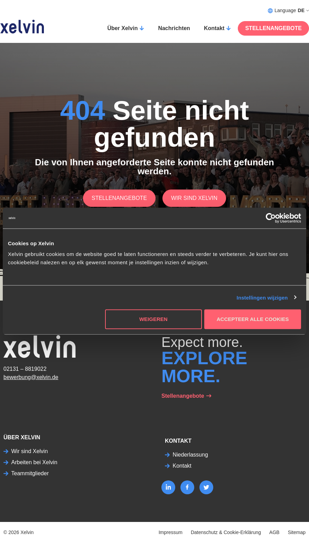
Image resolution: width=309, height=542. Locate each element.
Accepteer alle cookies (253, 319)
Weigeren (153, 319)
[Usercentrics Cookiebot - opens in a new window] (271, 218)
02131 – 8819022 (25, 369)
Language (288, 10)
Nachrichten (174, 28)
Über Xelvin (122, 28)
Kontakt (214, 28)
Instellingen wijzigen (262, 297)
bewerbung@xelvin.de (30, 377)
